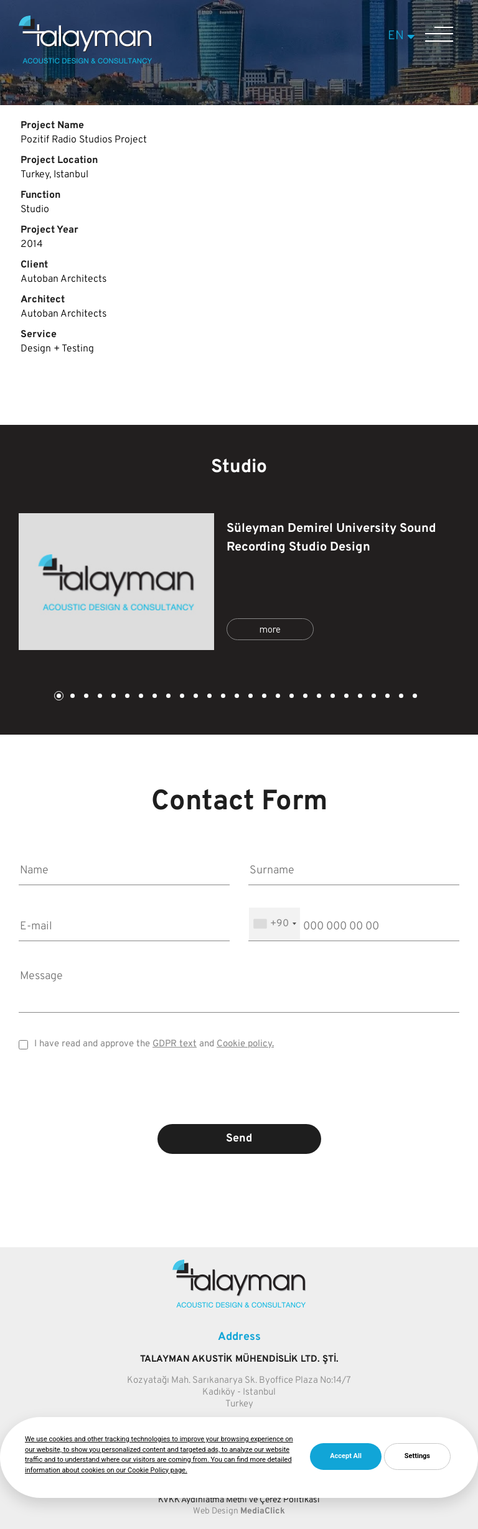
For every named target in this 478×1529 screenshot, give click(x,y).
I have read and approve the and (154, 1044)
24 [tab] (373, 697)
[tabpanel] (239, 581)
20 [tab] (318, 697)
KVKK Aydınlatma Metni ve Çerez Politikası (239, 1500)
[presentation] (239, 1096)
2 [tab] (71, 697)
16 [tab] (263, 697)
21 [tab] (331, 697)
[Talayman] (85, 61)
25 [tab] (386, 697)
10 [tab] (181, 697)
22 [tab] (345, 697)
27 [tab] (414, 697)
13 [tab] (222, 697)
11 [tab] (195, 697)
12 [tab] (208, 697)
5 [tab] (112, 697)
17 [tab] (277, 697)
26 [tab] (400, 697)
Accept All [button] (346, 1456)
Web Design (215, 1511)
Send (239, 1139)
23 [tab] (359, 697)
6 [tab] (126, 697)
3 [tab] (85, 697)
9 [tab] (167, 697)
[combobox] (274, 924)
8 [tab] (153, 697)
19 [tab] (304, 697)
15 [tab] (249, 697)
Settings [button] (417, 1456)
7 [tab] (140, 697)
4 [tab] (99, 697)
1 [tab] (58, 697)
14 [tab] (236, 697)
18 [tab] (290, 697)
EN (403, 36)
